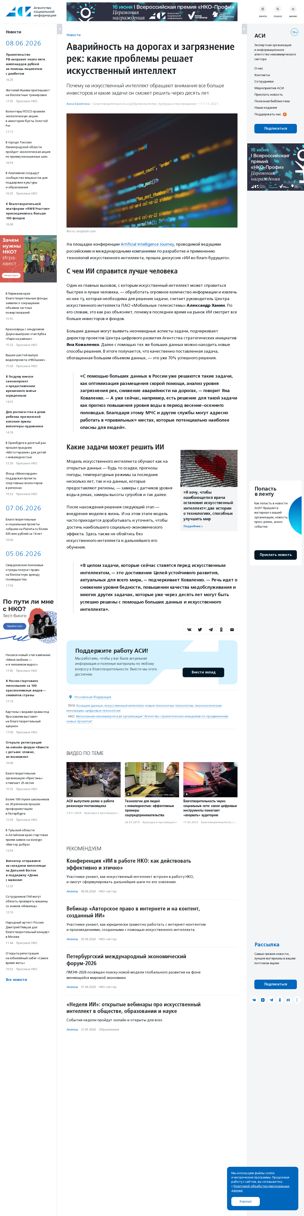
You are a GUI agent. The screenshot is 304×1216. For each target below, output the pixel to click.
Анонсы (72, 891)
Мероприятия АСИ (269, 88)
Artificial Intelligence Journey (148, 244)
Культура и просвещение (177, 104)
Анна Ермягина (78, 104)
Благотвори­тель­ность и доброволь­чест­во (125, 104)
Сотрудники (264, 81)
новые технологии (159, 705)
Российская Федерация (93, 697)
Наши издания (265, 107)
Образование (109, 1029)
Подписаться (275, 128)
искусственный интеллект (123, 705)
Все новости (16, 980)
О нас (258, 68)
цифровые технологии (102, 710)
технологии (184, 705)
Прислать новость (268, 94)
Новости (73, 35)
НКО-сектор (108, 891)
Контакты (262, 75)
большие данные (89, 705)
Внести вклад (203, 672)
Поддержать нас (267, 114)
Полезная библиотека (272, 101)
